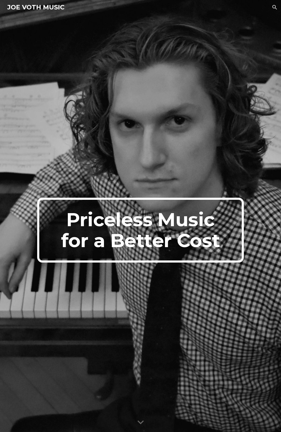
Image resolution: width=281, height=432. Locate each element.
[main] (140, 230)
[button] (274, 7)
